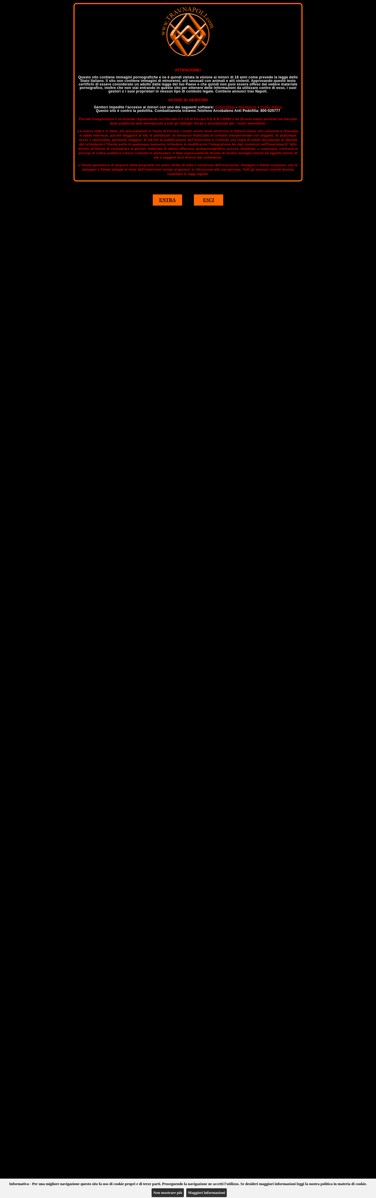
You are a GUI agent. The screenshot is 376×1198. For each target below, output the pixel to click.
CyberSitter (225, 107)
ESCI (208, 199)
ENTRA (167, 199)
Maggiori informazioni (206, 1192)
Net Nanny (248, 107)
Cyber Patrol (271, 107)
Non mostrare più (167, 1192)
